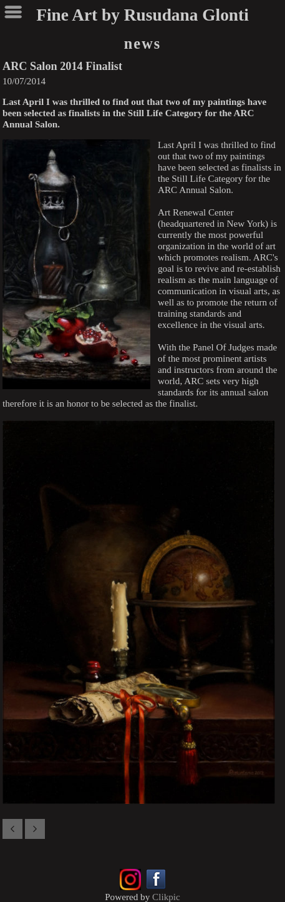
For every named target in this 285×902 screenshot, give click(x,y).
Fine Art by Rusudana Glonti (142, 15)
